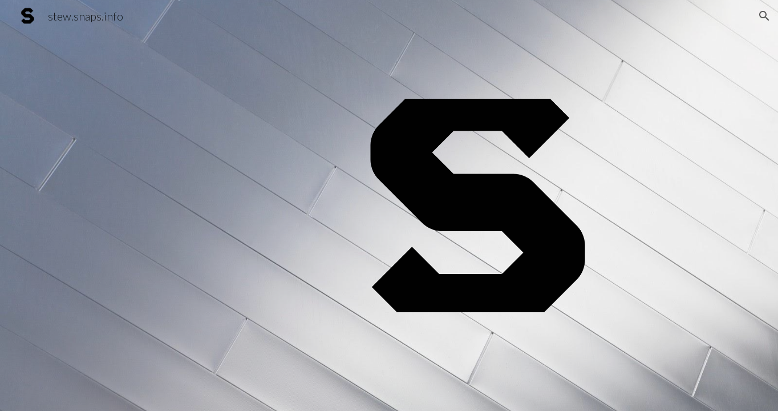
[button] (764, 16)
